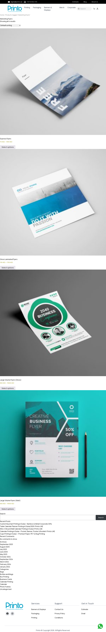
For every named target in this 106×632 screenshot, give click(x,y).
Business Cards (6, 579)
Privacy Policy (60, 613)
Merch (62, 7)
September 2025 (6, 544)
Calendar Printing (6, 582)
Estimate (75, 2)
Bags (2, 572)
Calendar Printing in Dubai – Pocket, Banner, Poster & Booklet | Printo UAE (27, 531)
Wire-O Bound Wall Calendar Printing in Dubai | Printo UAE (21, 529)
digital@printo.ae (16, 2)
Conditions (59, 618)
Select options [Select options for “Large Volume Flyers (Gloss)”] (8, 388)
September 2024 (6, 559)
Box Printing (4, 577)
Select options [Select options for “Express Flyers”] (8, 147)
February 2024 (5, 564)
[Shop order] (10, 25)
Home (2, 15)
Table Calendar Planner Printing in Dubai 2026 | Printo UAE (21, 526)
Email (83, 613)
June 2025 (4, 552)
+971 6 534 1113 (32, 2)
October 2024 (5, 557)
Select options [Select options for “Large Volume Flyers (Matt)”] (8, 509)
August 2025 (5, 547)
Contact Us (59, 609)
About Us (95, 2)
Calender (3, 584)
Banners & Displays (48, 8)
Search (2, 514)
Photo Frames (5, 587)
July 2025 (3, 549)
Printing (27, 7)
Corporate (71, 7)
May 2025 (3, 554)
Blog (85, 2)
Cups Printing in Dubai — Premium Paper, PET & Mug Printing (22, 534)
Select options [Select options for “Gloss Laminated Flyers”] (8, 268)
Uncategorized (5, 589)
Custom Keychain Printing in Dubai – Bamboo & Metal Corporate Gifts (26, 524)
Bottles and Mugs (6, 574)
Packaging (37, 7)
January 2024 (5, 567)
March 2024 (4, 562)
